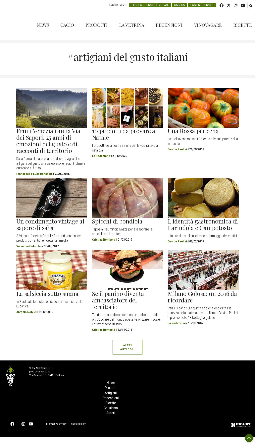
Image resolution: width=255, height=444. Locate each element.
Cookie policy (78, 431)
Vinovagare (208, 25)
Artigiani (111, 396)
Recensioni (169, 25)
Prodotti (96, 25)
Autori (110, 420)
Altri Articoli (127, 347)
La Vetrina (131, 25)
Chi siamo (111, 415)
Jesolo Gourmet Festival (150, 5)
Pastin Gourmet (202, 5)
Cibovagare (10, 20)
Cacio (67, 25)
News (43, 25)
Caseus (179, 5)
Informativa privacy (56, 431)
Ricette (242, 25)
